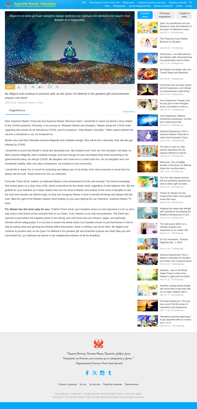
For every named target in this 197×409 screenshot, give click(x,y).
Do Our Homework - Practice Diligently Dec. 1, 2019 (174, 241)
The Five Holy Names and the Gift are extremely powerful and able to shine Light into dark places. (175, 180)
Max (84, 2)
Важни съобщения (163, 6)
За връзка (94, 384)
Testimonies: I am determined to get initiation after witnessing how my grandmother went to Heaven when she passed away (176, 57)
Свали (179, 6)
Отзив (40, 102)
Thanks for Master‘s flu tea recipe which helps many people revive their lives (175, 196)
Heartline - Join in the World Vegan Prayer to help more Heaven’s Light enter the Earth (174, 273)
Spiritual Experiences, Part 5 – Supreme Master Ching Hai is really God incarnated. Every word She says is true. (174, 134)
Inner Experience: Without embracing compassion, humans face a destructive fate (175, 119)
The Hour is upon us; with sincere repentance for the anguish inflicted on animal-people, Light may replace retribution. (173, 150)
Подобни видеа (145, 15)
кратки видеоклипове (139, 6)
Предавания (119, 6)
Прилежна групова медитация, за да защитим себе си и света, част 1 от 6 (176, 319)
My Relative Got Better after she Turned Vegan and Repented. (175, 71)
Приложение (131, 384)
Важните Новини (26, 102)
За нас (83, 384)
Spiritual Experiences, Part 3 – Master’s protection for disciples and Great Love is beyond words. (176, 258)
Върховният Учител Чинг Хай (104, 2)
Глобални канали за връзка (151, 2)
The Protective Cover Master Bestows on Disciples (174, 40)
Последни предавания (165, 15)
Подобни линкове (178, 2)
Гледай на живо (184, 15)
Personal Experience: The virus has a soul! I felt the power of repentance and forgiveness (175, 304)
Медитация (128, 2)
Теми (107, 6)
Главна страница (68, 384)
